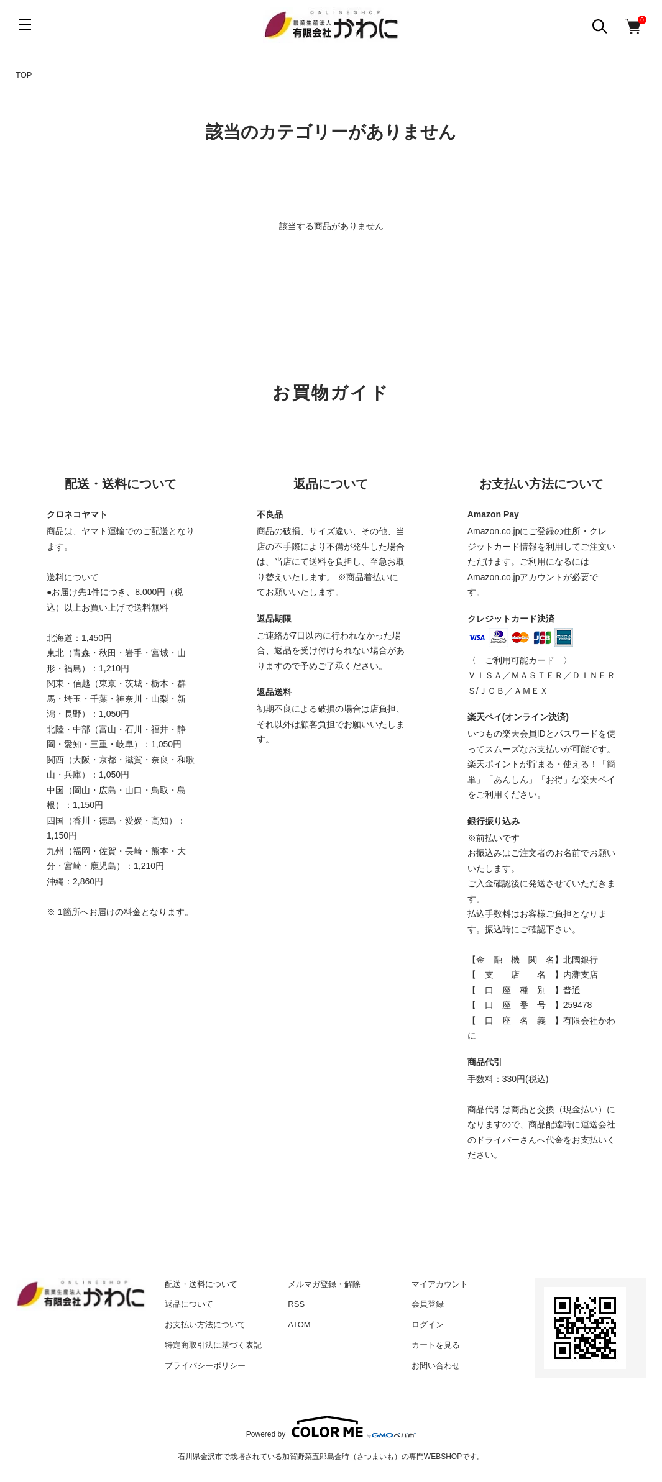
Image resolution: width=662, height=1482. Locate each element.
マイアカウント (439, 1284)
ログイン (427, 1324)
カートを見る (435, 1345)
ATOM (299, 1324)
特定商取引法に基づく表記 (213, 1345)
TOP (24, 75)
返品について (189, 1304)
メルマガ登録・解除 (324, 1284)
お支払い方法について (205, 1324)
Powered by (331, 1427)
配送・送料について (201, 1284)
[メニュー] (25, 25)
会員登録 (427, 1304)
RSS (296, 1304)
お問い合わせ (435, 1365)
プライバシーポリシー (205, 1365)
